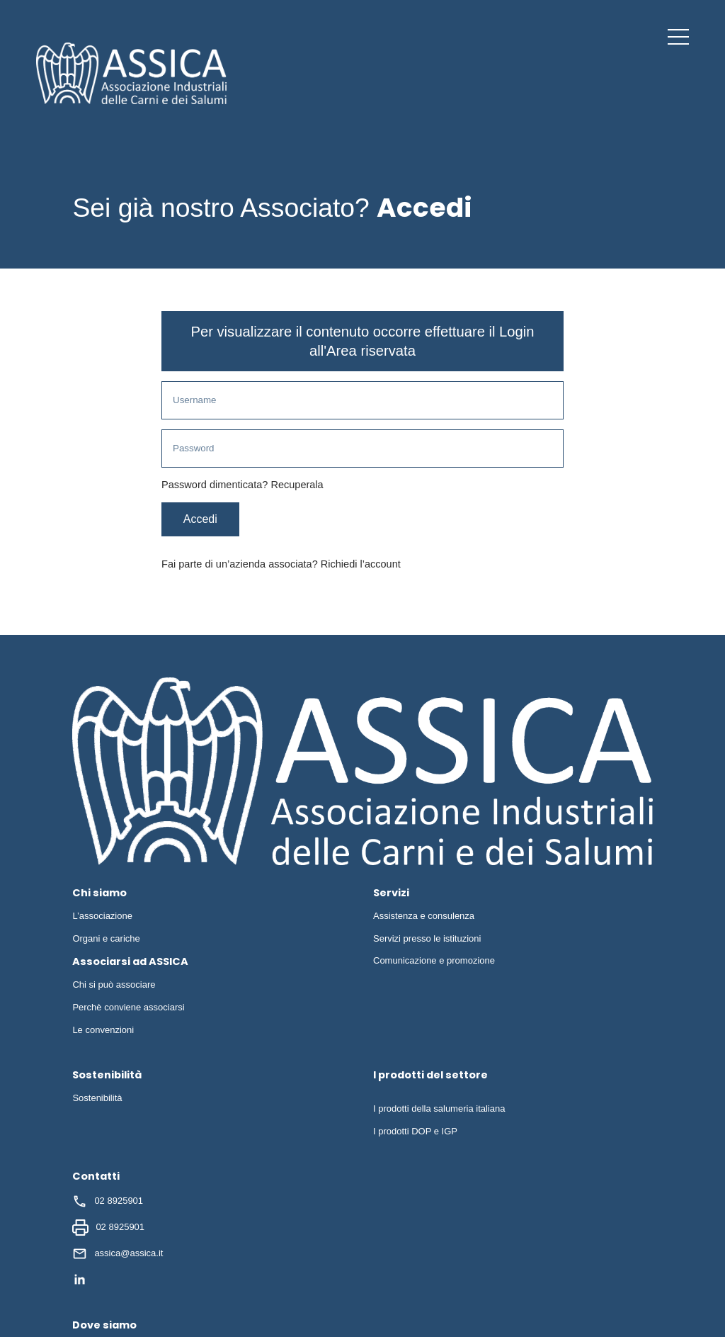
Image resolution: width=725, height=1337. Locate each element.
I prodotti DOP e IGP (415, 1132)
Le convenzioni (103, 1031)
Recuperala (296, 486)
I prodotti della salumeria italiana (439, 1110)
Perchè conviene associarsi (128, 1008)
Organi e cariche (105, 939)
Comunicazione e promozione (434, 962)
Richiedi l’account (361, 565)
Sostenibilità (97, 1099)
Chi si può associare (113, 986)
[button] (678, 36)
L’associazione (102, 917)
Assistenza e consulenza (423, 917)
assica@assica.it (117, 1255)
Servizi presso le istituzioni (427, 939)
